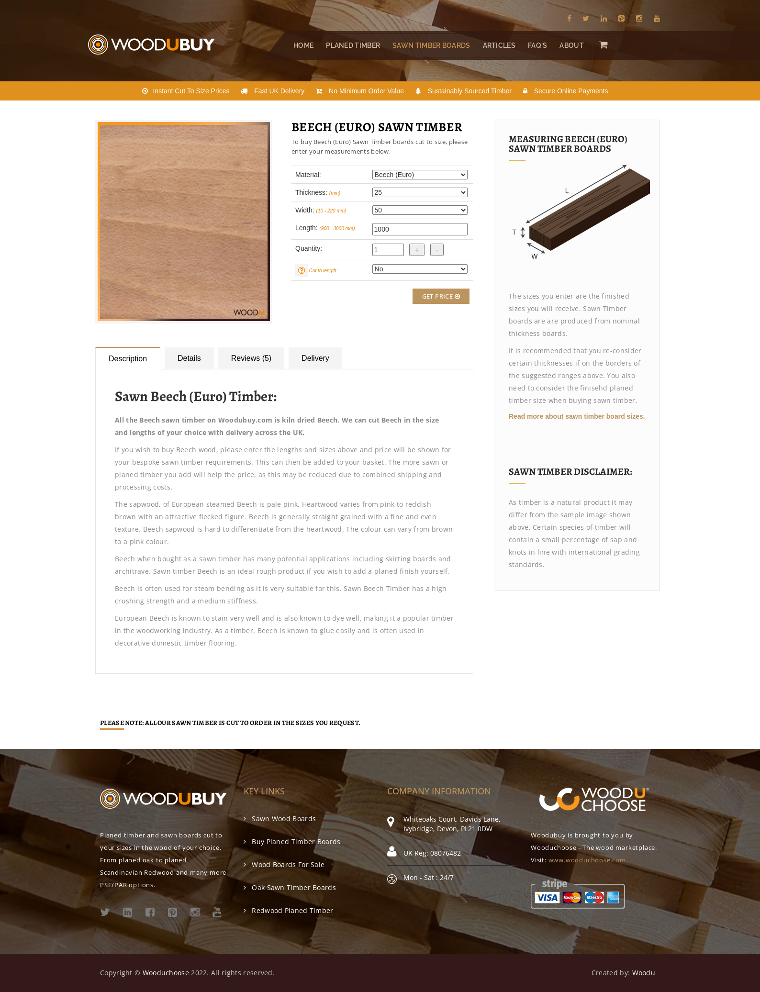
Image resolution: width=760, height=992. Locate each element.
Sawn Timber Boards (431, 45)
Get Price (441, 296)
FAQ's (538, 45)
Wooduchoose (166, 972)
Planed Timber (353, 45)
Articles (499, 45)
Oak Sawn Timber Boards (290, 887)
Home (303, 45)
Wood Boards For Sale (284, 864)
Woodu (644, 972)
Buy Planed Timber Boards (292, 841)
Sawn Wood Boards (280, 818)
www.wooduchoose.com (587, 860)
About (571, 45)
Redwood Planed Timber (289, 910)
